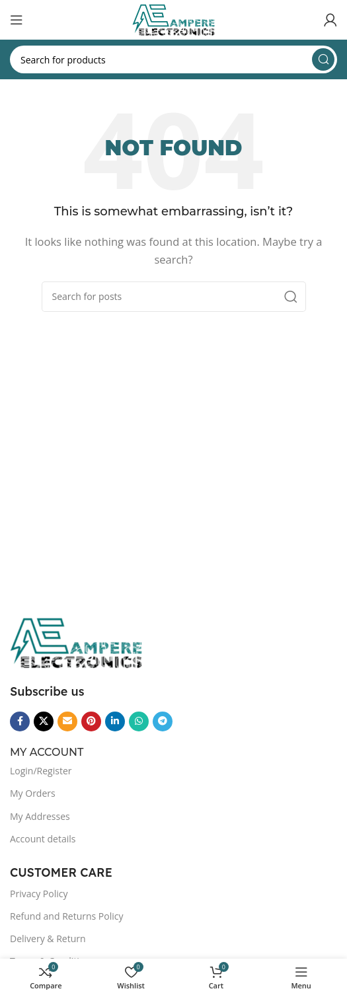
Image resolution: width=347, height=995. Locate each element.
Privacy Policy (38, 893)
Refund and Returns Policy (66, 916)
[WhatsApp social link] (139, 721)
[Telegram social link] (163, 721)
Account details (42, 838)
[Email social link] (67, 721)
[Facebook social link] (20, 721)
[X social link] (44, 721)
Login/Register (40, 770)
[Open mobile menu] (16, 20)
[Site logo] (173, 18)
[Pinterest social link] (91, 721)
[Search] (173, 59)
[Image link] (76, 641)
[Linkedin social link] (115, 721)
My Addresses (40, 816)
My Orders (33, 793)
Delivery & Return (48, 938)
